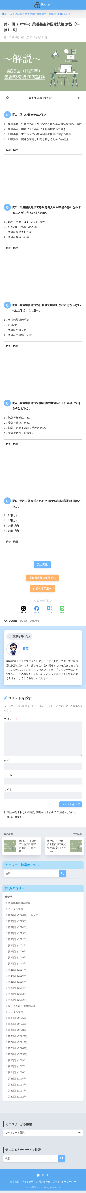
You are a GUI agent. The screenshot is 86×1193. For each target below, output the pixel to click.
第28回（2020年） (18, 954)
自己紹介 (14, 1184)
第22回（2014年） (18, 990)
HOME (43, 1177)
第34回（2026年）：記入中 (23, 917)
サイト (8, 791)
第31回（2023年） (18, 936)
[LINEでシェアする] (62, 612)
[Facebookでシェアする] (36, 612)
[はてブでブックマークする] (49, 612)
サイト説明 (28, 1184)
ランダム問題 (15, 911)
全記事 (9, 898)
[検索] (62, 875)
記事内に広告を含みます (41, 97)
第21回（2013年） (18, 996)
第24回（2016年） (18, 978)
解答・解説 (12, 150)
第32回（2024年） (18, 929)
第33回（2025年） (18, 923)
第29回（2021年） (18, 948)
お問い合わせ (43, 1184)
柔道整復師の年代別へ (42, 579)
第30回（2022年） (18, 942)
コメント (11, 720)
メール (8, 777)
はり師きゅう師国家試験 (21, 1008)
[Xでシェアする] (24, 612)
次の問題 (42, 565)
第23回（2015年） (18, 984)
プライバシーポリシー (64, 1184)
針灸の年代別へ (42, 590)
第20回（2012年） (18, 1002)
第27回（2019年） (18, 960)
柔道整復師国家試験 (19, 905)
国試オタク (43, 5)
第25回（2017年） (30, 622)
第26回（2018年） (18, 966)
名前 (6, 762)
